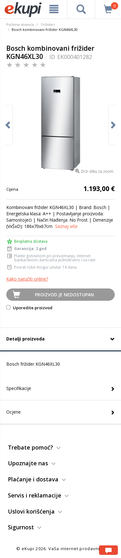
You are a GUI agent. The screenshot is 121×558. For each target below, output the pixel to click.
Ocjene (13, 412)
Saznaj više (66, 226)
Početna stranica (20, 24)
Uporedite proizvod (29, 308)
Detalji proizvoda (25, 339)
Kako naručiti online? (27, 279)
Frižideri (48, 24)
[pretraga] (81, 9)
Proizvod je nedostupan (64, 295)
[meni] (54, 9)
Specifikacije (18, 388)
